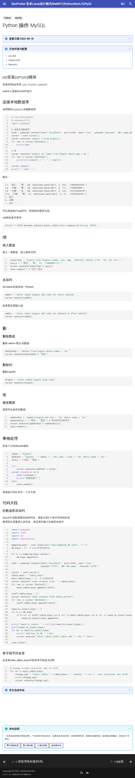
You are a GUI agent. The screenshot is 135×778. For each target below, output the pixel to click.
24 (6, 599)
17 (6, 166)
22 (6, 593)
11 (6, 147)
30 (6, 618)
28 (6, 612)
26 (6, 605)
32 (6, 624)
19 (6, 584)
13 (6, 153)
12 (6, 150)
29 (6, 615)
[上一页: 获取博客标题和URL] (24, 762)
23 (6, 596)
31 (6, 621)
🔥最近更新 (42, 745)
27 (6, 609)
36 (6, 636)
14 (6, 156)
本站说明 (14, 728)
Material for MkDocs (22, 774)
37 (6, 639)
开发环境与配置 (18, 49)
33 (6, 627)
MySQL (18, 18)
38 (6, 642)
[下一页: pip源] (120, 762)
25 (6, 602)
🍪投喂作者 (56, 745)
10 (6, 144)
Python (7, 18)
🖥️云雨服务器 (13, 745)
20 (6, 587)
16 (6, 163)
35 (6, 633)
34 (6, 630)
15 (6, 159)
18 (6, 169)
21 (6, 590)
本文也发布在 (16, 690)
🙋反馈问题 (28, 745)
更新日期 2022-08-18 (21, 38)
